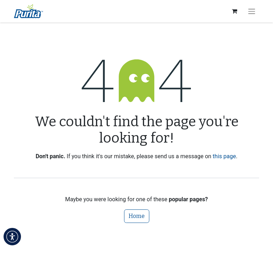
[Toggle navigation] (251, 11)
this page (224, 156)
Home (137, 216)
